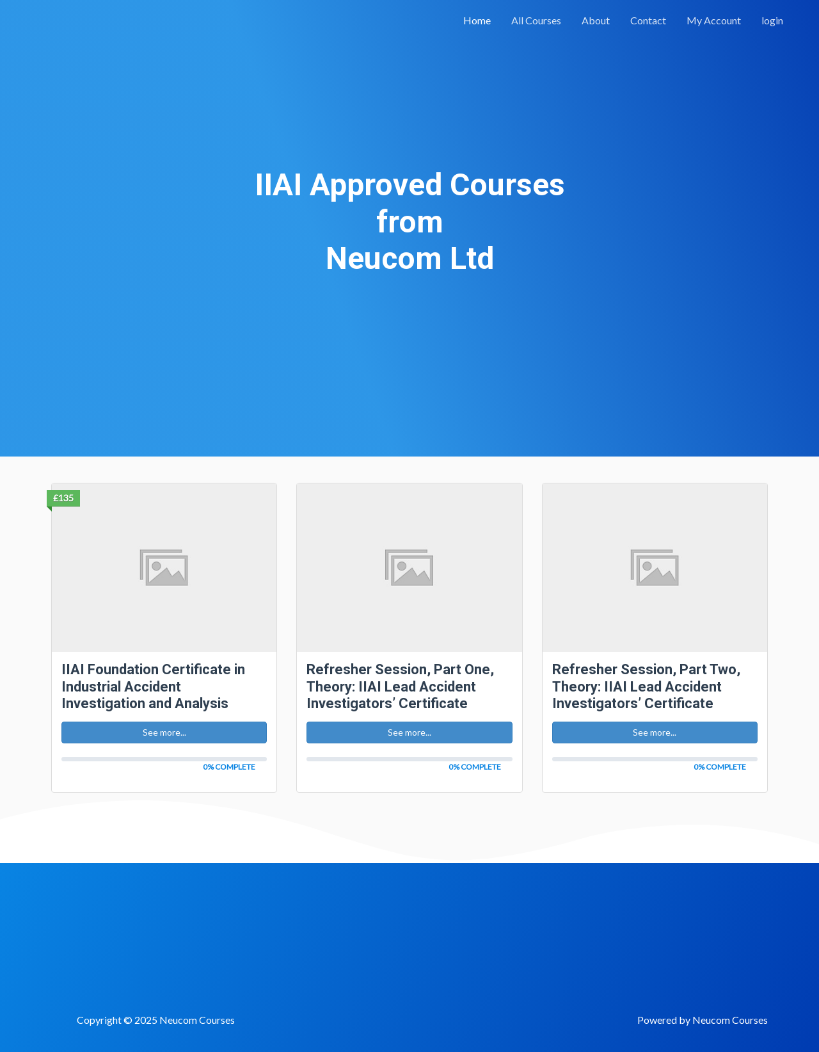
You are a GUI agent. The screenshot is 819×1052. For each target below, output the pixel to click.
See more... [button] (164, 732)
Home (477, 20)
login (772, 20)
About (596, 20)
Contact (648, 20)
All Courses (536, 20)
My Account (714, 20)
